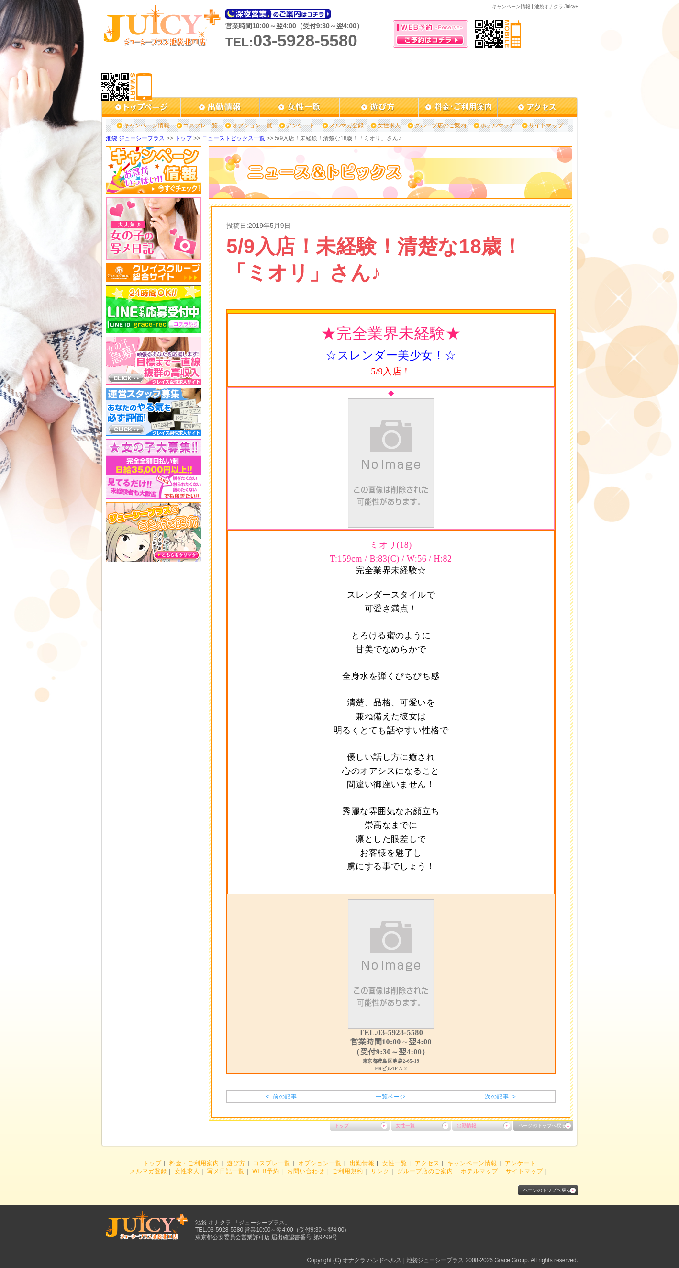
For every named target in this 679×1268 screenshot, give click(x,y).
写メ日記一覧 (226, 1171)
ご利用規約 (347, 1171)
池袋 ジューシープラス (135, 138)
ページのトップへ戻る (542, 1125)
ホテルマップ (497, 125)
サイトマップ (546, 125)
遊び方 (236, 1163)
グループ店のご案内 (440, 125)
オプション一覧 (252, 125)
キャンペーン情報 (146, 125)
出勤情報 (466, 1125)
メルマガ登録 (346, 125)
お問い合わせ (305, 1171)
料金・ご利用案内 (194, 1163)
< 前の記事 (281, 1096)
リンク (380, 1171)
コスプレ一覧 (200, 125)
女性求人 (389, 125)
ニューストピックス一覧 (233, 138)
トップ (183, 138)
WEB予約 (265, 1171)
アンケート (300, 125)
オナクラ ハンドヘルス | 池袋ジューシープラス (403, 1260)
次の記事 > (500, 1096)
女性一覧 (405, 1125)
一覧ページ (390, 1096)
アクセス (427, 1163)
